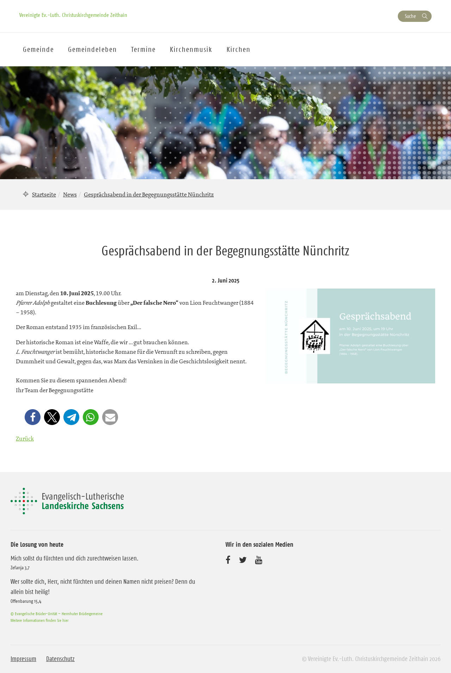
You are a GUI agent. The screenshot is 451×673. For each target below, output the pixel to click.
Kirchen (239, 49)
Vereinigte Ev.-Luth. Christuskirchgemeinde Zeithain (73, 14)
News (70, 194)
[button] (33, 417)
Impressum (23, 659)
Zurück (25, 438)
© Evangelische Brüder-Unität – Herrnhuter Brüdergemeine (57, 613)
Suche (410, 16)
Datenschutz (60, 659)
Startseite (44, 194)
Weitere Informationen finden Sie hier (39, 620)
